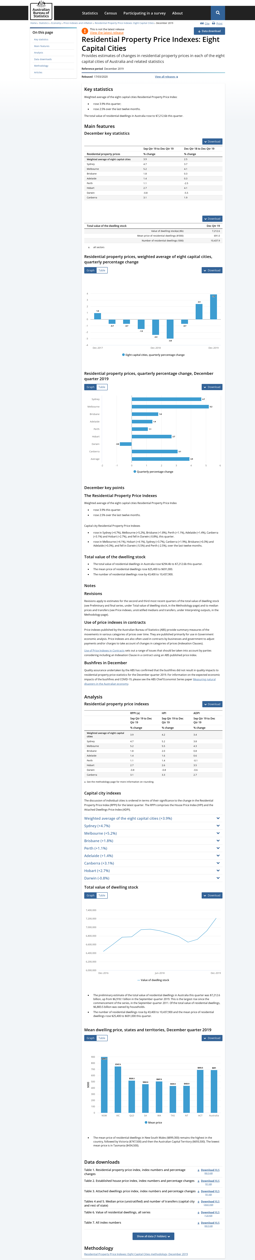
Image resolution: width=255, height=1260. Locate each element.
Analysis (38, 52)
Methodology (41, 65)
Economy (56, 23)
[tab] (91, 270)
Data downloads (43, 59)
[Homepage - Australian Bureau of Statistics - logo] (41, 10)
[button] (218, 13)
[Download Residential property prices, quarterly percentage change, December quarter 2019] (212, 387)
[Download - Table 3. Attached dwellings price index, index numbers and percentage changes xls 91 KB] (208, 1192)
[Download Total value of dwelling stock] (212, 895)
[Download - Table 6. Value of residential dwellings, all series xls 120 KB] (208, 1214)
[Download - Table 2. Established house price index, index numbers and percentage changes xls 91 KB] (208, 1182)
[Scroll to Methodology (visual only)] (116, 1248)
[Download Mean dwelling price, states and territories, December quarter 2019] (212, 1038)
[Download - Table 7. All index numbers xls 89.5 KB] (208, 1224)
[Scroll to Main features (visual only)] (118, 126)
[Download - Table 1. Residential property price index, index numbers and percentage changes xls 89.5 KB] (208, 1171)
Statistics (90, 13)
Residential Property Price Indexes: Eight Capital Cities (124, 23)
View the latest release (107, 32)
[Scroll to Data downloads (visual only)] (123, 1162)
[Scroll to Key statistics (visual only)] (116, 89)
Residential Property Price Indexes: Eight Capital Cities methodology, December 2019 (136, 1254)
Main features (41, 46)
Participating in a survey (144, 13)
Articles (38, 72)
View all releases (165, 76)
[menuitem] (90, 13)
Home (33, 23)
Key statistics (41, 39)
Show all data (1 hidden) (151, 1236)
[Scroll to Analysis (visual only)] (106, 697)
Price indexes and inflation (77, 23)
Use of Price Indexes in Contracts (104, 650)
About (177, 13)
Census (110, 13)
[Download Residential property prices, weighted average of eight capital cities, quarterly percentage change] (212, 270)
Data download (211, 31)
